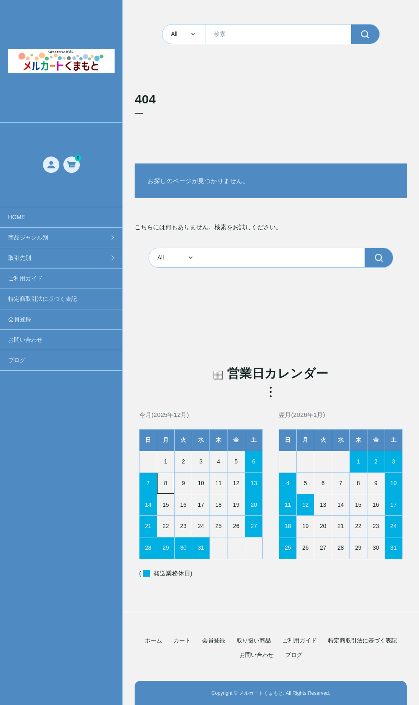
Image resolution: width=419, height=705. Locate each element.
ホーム (153, 640)
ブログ (16, 360)
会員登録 (19, 319)
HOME (16, 217)
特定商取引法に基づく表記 (42, 298)
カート (182, 640)
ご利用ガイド (25, 278)
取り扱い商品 (254, 640)
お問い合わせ (25, 339)
